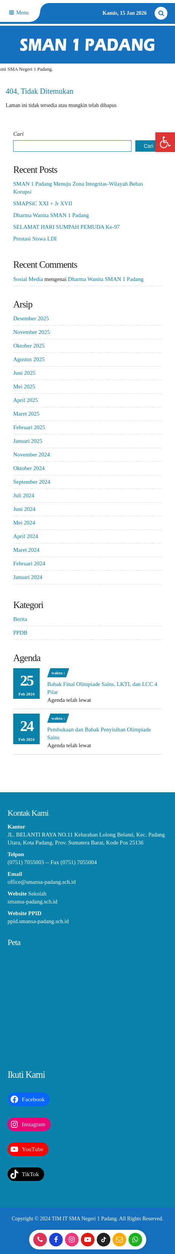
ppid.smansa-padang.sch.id (38, 921)
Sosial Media (28, 279)
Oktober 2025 (29, 346)
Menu (18, 13)
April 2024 (25, 536)
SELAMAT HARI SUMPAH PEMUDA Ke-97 (66, 227)
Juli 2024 (23, 495)
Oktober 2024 (29, 468)
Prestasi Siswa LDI (35, 239)
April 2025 (25, 400)
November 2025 (31, 332)
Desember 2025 (31, 318)
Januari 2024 (27, 577)
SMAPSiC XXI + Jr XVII (42, 203)
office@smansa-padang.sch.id (42, 882)
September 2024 (31, 482)
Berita (20, 619)
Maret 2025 (26, 414)
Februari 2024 (29, 563)
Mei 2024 (24, 523)
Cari (18, 134)
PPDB (20, 633)
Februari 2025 (29, 427)
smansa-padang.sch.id (32, 902)
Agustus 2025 (29, 359)
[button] (165, 142)
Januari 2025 (27, 441)
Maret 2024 (26, 550)
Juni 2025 (24, 373)
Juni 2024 (24, 509)
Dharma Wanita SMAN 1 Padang (51, 215)
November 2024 (31, 455)
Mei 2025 (24, 386)
